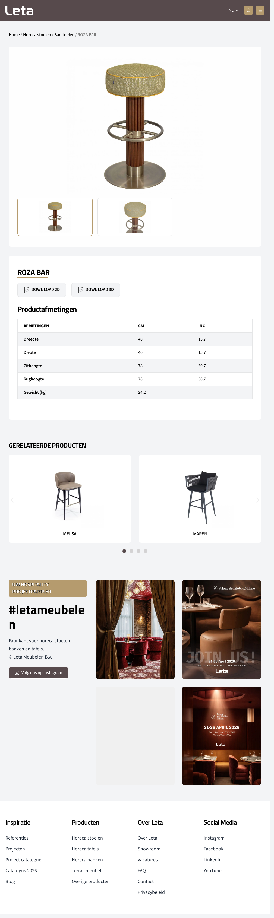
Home (14, 35)
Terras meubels (87, 870)
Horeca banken (87, 859)
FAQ (142, 870)
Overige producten (91, 881)
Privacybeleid (151, 892)
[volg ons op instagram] (38, 673)
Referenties (17, 838)
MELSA (70, 534)
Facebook (213, 849)
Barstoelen (64, 35)
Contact (146, 881)
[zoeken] (248, 10)
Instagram (214, 838)
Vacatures (148, 859)
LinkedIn (213, 859)
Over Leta (147, 838)
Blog (10, 881)
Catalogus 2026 (21, 870)
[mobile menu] (260, 10)
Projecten (15, 849)
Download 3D (96, 290)
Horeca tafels (85, 849)
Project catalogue (23, 859)
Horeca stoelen (37, 35)
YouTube (213, 870)
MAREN (200, 534)
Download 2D (42, 290)
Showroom (149, 849)
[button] (12, 499)
